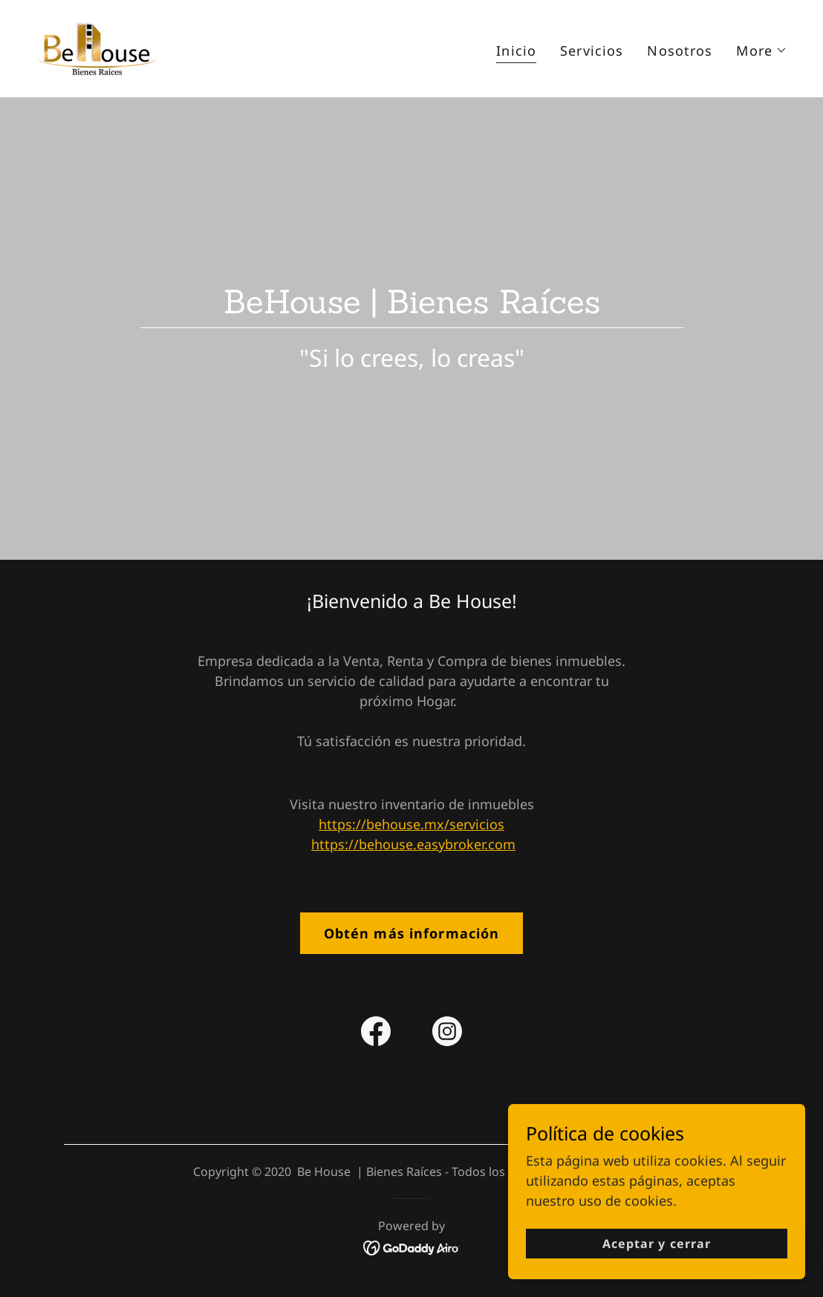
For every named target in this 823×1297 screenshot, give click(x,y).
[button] (761, 50)
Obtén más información (412, 933)
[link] (96, 47)
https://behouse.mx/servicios (411, 824)
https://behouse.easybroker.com (413, 844)
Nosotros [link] (679, 50)
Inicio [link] (516, 50)
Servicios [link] (591, 50)
